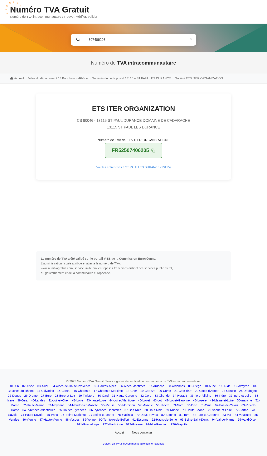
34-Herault (180, 395)
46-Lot (157, 400)
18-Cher (131, 390)
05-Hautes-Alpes (105, 386)
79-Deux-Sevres (147, 414)
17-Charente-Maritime (108, 390)
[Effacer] (191, 39)
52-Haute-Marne (33, 405)
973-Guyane (134, 424)
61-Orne (206, 405)
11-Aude (224, 386)
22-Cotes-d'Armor (206, 390)
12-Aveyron (241, 386)
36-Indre (220, 395)
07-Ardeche (156, 386)
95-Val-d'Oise (247, 419)
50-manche (244, 400)
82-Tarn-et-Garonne (206, 414)
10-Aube (210, 386)
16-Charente (82, 390)
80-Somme (168, 414)
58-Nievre (162, 405)
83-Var (227, 414)
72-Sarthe (241, 410)
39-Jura (22, 400)
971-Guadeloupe (88, 424)
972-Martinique (113, 424)
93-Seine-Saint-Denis (194, 419)
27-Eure (46, 395)
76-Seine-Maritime (73, 414)
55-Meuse (108, 405)
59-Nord (178, 405)
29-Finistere (86, 395)
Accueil (119, 432)
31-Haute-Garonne (124, 395)
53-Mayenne (56, 405)
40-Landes (38, 400)
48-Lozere (200, 400)
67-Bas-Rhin (133, 410)
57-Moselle (145, 405)
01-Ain (14, 386)
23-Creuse (229, 390)
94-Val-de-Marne (223, 419)
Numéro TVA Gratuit (49, 9)
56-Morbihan (126, 405)
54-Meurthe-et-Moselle (83, 405)
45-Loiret (144, 400)
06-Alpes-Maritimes (132, 386)
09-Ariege (194, 386)
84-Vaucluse (243, 414)
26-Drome (31, 395)
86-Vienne (29, 419)
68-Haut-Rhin (153, 410)
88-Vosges (72, 419)
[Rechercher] (78, 39)
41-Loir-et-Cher (58, 400)
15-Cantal (63, 390)
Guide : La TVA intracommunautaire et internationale (134, 443)
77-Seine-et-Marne (101, 414)
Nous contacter (142, 432)
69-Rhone (172, 410)
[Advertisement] (133, 215)
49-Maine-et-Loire (222, 400)
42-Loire (77, 400)
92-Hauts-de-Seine (164, 419)
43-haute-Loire (96, 400)
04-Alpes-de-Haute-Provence (71, 386)
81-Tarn (184, 414)
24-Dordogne (248, 390)
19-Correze (147, 390)
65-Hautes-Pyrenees (72, 410)
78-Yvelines (125, 414)
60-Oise (192, 405)
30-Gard (103, 395)
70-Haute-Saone (193, 410)
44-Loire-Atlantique (122, 400)
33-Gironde (162, 395)
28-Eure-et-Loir (65, 395)
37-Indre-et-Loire (240, 395)
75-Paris (52, 414)
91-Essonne (140, 419)
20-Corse (165, 390)
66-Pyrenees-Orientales (105, 410)
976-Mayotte (179, 424)
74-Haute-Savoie (32, 414)
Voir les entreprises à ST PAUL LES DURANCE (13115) (133, 167)
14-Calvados (45, 390)
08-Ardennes (176, 386)
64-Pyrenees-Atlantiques (38, 410)
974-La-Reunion (157, 424)
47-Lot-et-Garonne (177, 400)
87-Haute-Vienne (50, 419)
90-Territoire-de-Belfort (114, 419)
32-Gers (145, 395)
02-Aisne (28, 386)
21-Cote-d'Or (183, 390)
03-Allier (42, 386)
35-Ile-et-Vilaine (200, 395)
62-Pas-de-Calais (226, 405)
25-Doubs (14, 395)
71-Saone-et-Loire (220, 410)
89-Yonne (89, 419)
